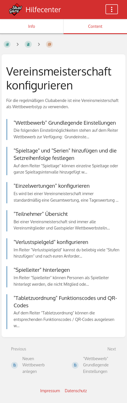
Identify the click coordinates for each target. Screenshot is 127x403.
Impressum (50, 390)
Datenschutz (76, 390)
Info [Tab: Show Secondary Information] (31, 26)
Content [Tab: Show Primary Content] (95, 26)
